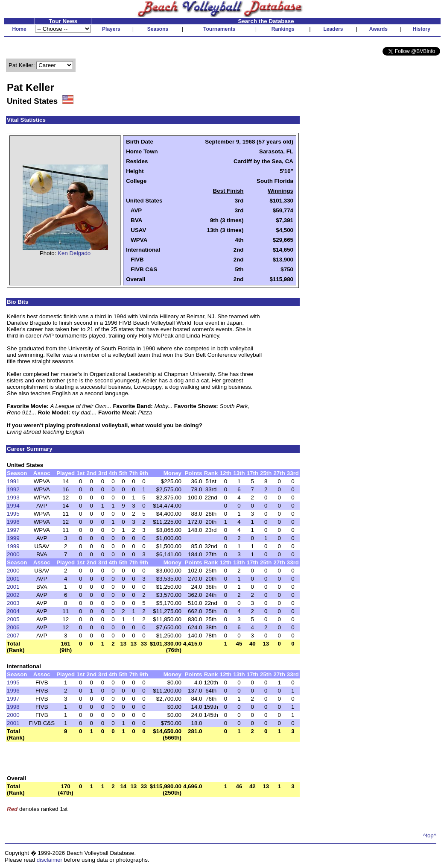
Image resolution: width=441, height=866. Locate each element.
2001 (13, 578)
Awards (378, 29)
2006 (13, 627)
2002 (13, 595)
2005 (13, 619)
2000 (13, 554)
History (421, 29)
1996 (13, 522)
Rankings (283, 29)
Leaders (333, 29)
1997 (13, 530)
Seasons (157, 29)
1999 (13, 538)
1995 (13, 514)
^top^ (429, 835)
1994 (13, 505)
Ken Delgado (74, 253)
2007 (13, 635)
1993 (13, 497)
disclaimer (49, 860)
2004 (13, 611)
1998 (13, 707)
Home (19, 29)
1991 (13, 481)
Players (111, 29)
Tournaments (219, 29)
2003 (13, 603)
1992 (13, 489)
